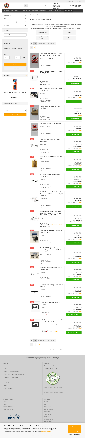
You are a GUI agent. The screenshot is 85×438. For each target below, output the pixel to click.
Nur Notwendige (74, 431)
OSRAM (50, 10)
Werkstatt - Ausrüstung (39, 10)
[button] (32, 43)
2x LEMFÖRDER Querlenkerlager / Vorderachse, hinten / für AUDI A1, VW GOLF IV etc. (51, 250)
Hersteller (7, 43)
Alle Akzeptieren (74, 427)
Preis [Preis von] (5, 54)
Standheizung (59, 10)
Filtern (15, 64)
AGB (4, 380)
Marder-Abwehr (25, 10)
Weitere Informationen (74, 434)
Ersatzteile (68, 10)
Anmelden (15, 114)
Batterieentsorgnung (8, 382)
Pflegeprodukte (8, 10)
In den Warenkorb (73, 66)
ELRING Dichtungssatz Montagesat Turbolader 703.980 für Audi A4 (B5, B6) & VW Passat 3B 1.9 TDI (50, 213)
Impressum (6, 366)
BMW (5, 18)
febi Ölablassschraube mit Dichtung (50, 123)
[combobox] (42, 43)
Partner (5, 385)
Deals (17, 10)
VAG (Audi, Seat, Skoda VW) (10, 22)
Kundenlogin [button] (69, 1)
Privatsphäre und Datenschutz (10, 377)
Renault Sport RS (7, 15)
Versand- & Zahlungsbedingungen (11, 371)
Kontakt (5, 368)
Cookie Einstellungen (8, 388)
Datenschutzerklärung (46, 431)
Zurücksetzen (15, 68)
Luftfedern (6, 25)
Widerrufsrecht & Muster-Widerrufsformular (13, 374)
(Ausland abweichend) (57, 224)
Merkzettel (78, 1)
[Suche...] (26, 5)
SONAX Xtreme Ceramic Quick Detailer (15, 92)
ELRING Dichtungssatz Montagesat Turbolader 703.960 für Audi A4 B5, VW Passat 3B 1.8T (51, 194)
